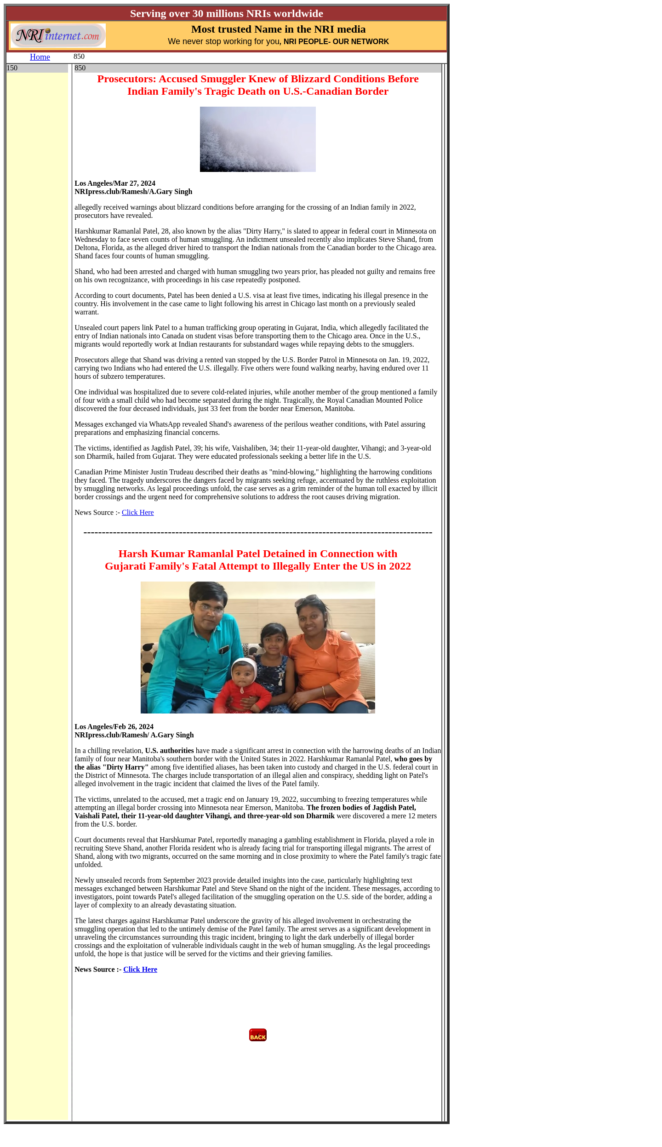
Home (40, 57)
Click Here (138, 512)
